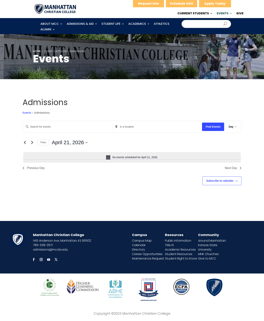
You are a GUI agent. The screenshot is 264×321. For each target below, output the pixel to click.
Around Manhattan (212, 240)
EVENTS (222, 13)
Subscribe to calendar (219, 180)
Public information (178, 240)
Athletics (161, 24)
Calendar (139, 245)
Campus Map (142, 240)
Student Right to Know (181, 258)
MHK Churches (208, 254)
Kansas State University (207, 247)
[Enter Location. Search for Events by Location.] (157, 127)
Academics (137, 24)
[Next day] (32, 142)
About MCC (49, 24)
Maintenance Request (148, 258)
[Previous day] (25, 142)
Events (27, 113)
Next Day (233, 168)
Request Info (148, 3)
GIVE (240, 13)
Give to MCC (207, 258)
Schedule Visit (181, 3)
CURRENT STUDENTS (193, 13)
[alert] (132, 157)
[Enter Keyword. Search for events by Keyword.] (67, 127)
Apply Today (215, 3)
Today (43, 142)
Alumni (45, 29)
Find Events (213, 126)
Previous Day (34, 168)
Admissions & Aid (80, 24)
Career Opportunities (147, 254)
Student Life (110, 24)
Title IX (169, 245)
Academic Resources (180, 249)
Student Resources (178, 254)
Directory (138, 249)
